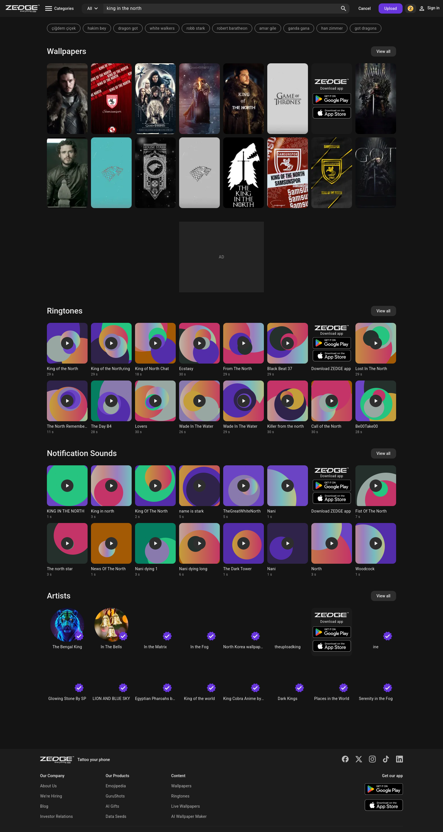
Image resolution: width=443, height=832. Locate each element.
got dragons (365, 28)
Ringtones (180, 796)
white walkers (162, 28)
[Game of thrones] (287, 98)
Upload (390, 8)
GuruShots (115, 796)
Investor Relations (56, 816)
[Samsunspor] (111, 98)
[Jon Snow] (67, 98)
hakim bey (97, 28)
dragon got (128, 28)
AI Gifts (112, 806)
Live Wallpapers (185, 806)
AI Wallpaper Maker (189, 816)
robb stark (195, 28)
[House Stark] (155, 172)
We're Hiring (51, 796)
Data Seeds (116, 816)
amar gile (267, 28)
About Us (48, 786)
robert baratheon (232, 28)
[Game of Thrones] (155, 98)
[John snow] (243, 98)
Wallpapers (181, 786)
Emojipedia (116, 786)
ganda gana (299, 28)
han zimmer (332, 28)
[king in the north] (243, 172)
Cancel (365, 8)
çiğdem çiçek (64, 28)
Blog (44, 806)
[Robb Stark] (67, 172)
